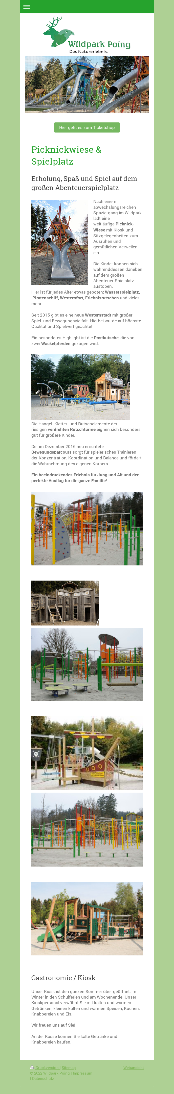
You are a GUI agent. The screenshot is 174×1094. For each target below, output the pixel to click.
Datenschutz (43, 1078)
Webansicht (133, 1067)
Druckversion (45, 1067)
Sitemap (69, 1067)
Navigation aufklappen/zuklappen (87, 6)
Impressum (82, 1073)
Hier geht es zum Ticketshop (87, 127)
